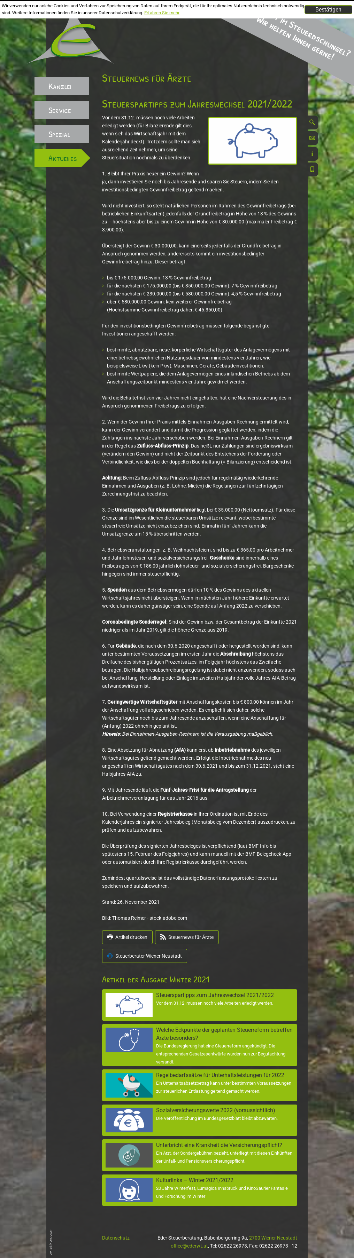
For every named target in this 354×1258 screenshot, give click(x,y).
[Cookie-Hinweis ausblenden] (328, 9)
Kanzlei (59, 86)
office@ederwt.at (189, 1246)
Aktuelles (62, 158)
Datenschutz (116, 1238)
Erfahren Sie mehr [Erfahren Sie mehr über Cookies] (161, 12)
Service (59, 110)
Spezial (59, 134)
